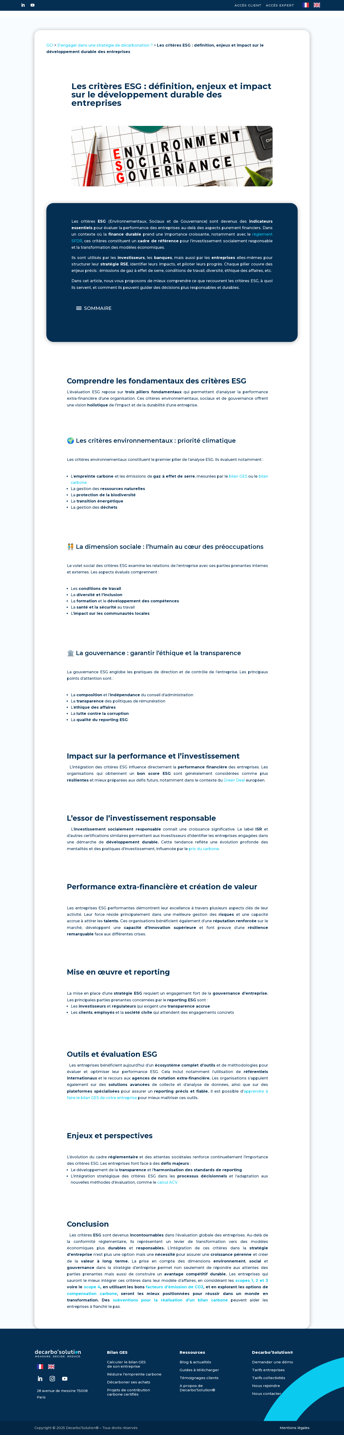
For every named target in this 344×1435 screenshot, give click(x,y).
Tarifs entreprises (268, 1370)
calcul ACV (167, 1182)
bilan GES (238, 476)
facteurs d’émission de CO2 (174, 1287)
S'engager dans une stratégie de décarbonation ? (105, 45)
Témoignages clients (199, 1378)
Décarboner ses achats (128, 1382)
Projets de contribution (128, 1390)
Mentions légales (295, 1428)
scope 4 (92, 1287)
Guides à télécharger (199, 1370)
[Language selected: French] (313, 4)
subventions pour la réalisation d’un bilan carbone (170, 1300)
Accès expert (280, 5)
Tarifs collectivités (268, 1378)
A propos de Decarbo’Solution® (197, 1387)
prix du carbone (204, 849)
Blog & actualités (195, 1362)
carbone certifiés (123, 1394)
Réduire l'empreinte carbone (134, 1374)
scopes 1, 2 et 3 (251, 1280)
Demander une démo (272, 1362)
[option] (318, 5)
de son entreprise (123, 1366)
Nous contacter (266, 1393)
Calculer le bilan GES (126, 1362)
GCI (49, 45)
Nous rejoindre (266, 1385)
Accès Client (248, 5)
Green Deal (234, 780)
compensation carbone (92, 1293)
